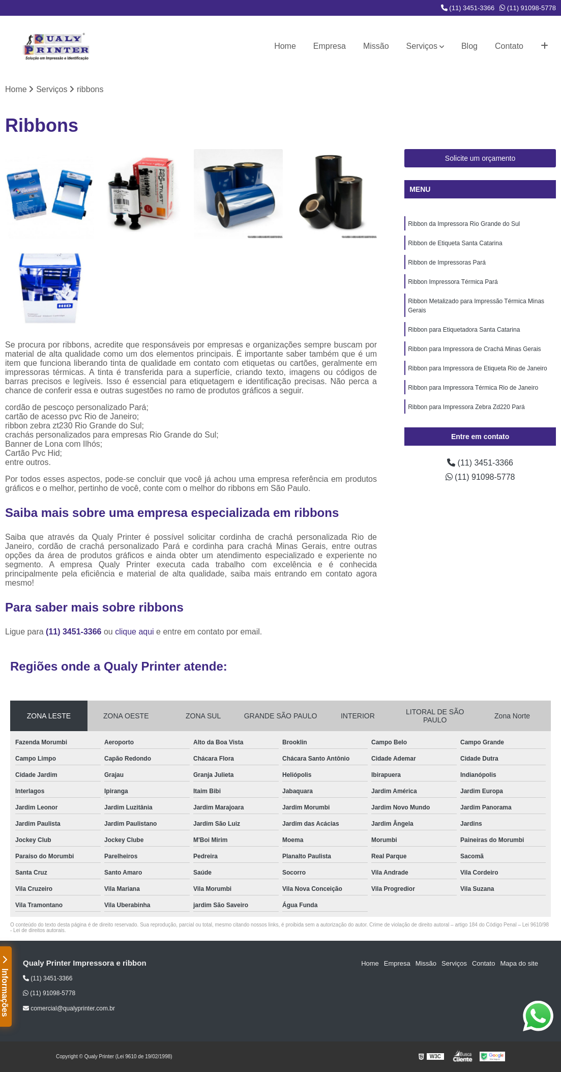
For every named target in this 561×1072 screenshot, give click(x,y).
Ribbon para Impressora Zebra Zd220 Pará (466, 407)
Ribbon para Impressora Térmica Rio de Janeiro (473, 387)
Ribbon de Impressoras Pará (447, 262)
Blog (469, 46)
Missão (376, 46)
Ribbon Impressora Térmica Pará (453, 281)
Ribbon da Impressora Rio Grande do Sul (464, 223)
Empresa (329, 46)
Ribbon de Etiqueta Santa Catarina (455, 243)
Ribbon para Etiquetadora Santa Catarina (464, 329)
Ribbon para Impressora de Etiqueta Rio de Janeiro (477, 368)
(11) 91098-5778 (527, 8)
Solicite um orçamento (480, 158)
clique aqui (134, 631)
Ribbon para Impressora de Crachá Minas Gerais (474, 349)
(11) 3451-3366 (468, 8)
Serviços (421, 46)
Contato (509, 46)
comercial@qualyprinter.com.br (69, 1008)
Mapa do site (519, 963)
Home (285, 46)
